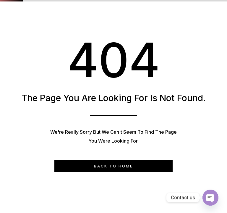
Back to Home (113, 166)
